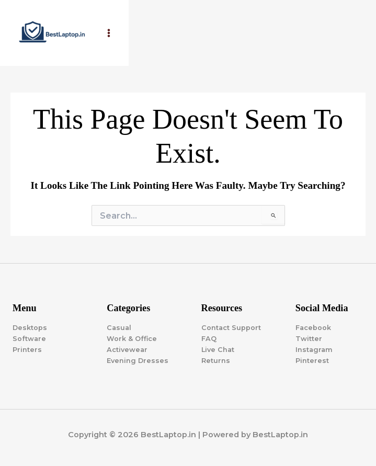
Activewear (127, 350)
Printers (27, 350)
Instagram (314, 350)
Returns (215, 361)
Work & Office (132, 339)
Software (29, 339)
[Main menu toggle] (108, 33)
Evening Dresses (137, 361)
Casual (119, 328)
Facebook (313, 328)
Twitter (308, 339)
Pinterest (312, 361)
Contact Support (231, 328)
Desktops (30, 328)
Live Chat (217, 350)
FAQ (209, 339)
